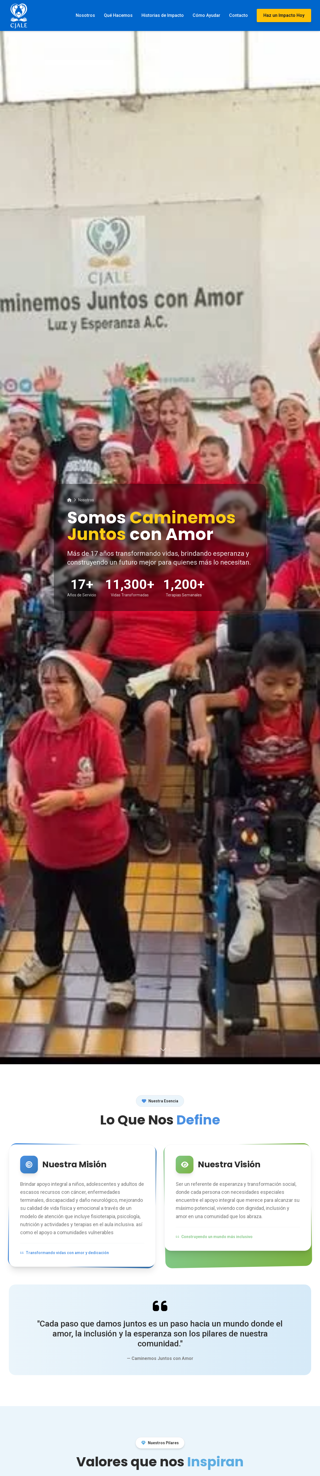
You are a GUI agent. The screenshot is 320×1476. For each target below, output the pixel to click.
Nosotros (85, 15)
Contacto (238, 15)
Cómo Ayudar (206, 15)
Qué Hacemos (118, 15)
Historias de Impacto (162, 15)
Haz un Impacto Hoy (284, 15)
